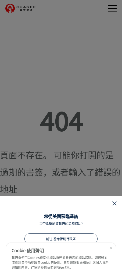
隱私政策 (63, 267)
